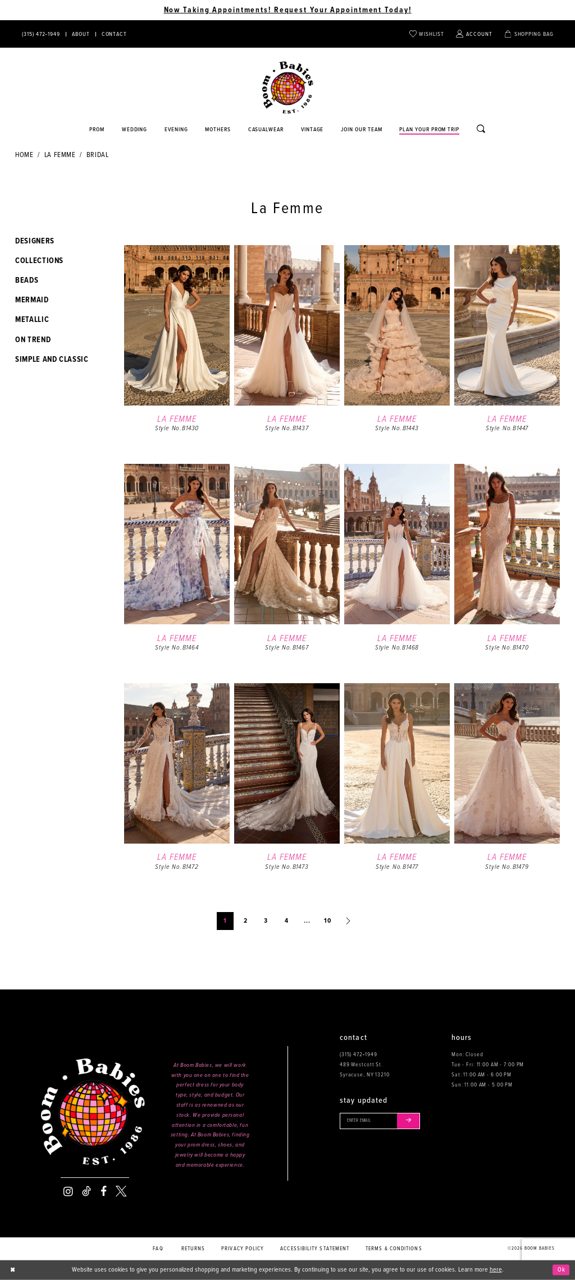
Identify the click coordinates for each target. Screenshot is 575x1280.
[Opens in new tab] (265, 130)
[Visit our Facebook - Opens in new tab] (104, 1191)
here (496, 1269)
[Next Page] (348, 921)
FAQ (158, 1249)
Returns (193, 1249)
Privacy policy (242, 1249)
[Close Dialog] (14, 1270)
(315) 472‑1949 (358, 1054)
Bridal (97, 155)
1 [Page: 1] (225, 921)
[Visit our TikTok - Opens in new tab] (86, 1191)
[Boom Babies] (288, 88)
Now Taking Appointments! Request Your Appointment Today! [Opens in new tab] (288, 10)
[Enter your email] (384, 1122)
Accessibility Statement (314, 1249)
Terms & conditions (394, 1249)
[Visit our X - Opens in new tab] (121, 1191)
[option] (177, 352)
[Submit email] (416, 1122)
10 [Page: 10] (327, 921)
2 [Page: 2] (246, 921)
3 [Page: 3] (266, 921)
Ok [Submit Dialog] (560, 1269)
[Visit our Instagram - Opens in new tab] (68, 1191)
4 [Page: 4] (287, 921)
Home (24, 155)
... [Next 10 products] (307, 921)
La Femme (60, 155)
